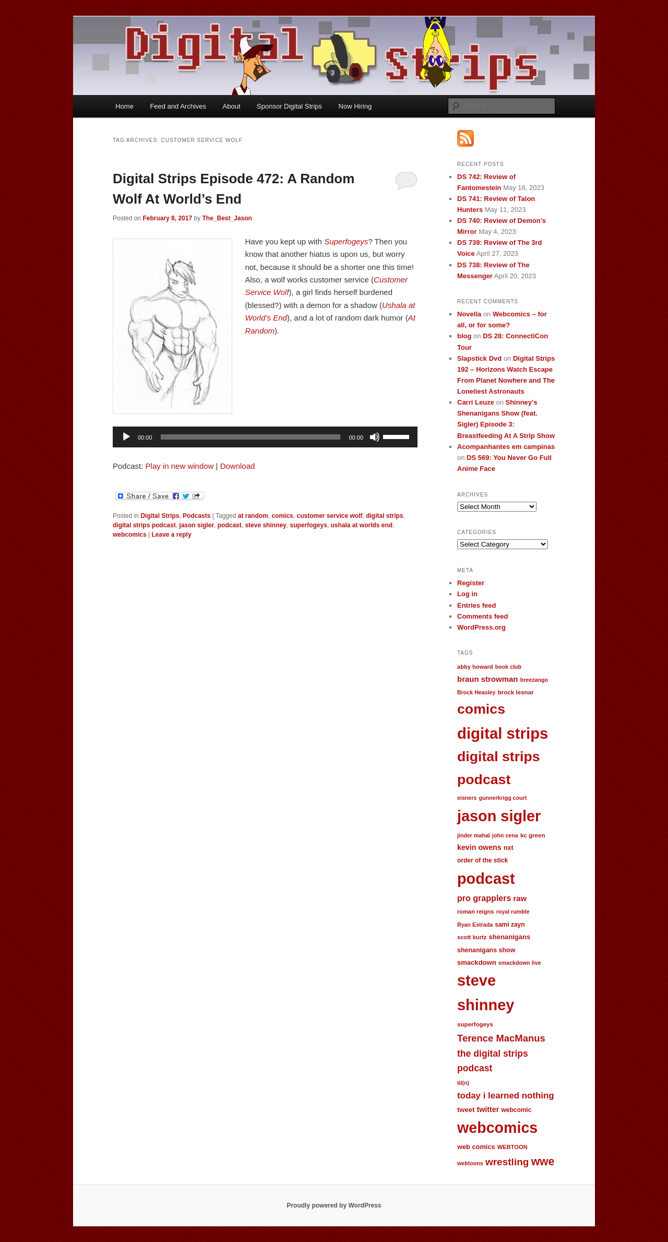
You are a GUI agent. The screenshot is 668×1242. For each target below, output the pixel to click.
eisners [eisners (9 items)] (466, 798)
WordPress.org (481, 627)
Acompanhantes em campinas (506, 447)
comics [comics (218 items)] (481, 709)
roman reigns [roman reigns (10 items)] (475, 911)
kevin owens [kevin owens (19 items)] (479, 847)
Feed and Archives (178, 106)
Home (124, 106)
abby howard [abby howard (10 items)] (475, 667)
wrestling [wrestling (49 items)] (507, 1161)
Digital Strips (159, 515)
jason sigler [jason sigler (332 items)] (499, 816)
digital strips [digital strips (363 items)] (502, 733)
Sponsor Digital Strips (289, 106)
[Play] (126, 437)
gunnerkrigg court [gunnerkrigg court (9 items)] (503, 798)
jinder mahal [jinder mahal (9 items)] (473, 835)
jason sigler (196, 525)
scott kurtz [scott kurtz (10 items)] (471, 937)
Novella (469, 314)
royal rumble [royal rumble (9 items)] (513, 911)
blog (464, 336)
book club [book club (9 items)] (508, 667)
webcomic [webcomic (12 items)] (516, 1110)
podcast (230, 525)
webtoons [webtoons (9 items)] (470, 1163)
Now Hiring (355, 106)
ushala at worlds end (362, 525)
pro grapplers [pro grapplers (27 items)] (484, 898)
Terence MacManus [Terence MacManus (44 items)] (501, 1038)
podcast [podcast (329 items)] (486, 878)
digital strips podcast (144, 525)
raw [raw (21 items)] (520, 898)
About (232, 106)
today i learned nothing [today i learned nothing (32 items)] (505, 1096)
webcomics (130, 534)
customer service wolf (329, 515)
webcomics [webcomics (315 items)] (497, 1127)
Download (237, 466)
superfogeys (308, 525)
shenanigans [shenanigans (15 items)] (509, 937)
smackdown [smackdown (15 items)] (476, 962)
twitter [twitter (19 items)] (488, 1109)
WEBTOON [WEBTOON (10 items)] (512, 1147)
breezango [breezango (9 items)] (534, 680)
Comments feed (482, 616)
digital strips (384, 515)
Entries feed (476, 605)
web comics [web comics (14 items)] (476, 1147)
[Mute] (374, 437)
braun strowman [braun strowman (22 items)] (487, 679)
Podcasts (196, 515)
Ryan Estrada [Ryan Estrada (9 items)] (475, 924)
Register (470, 583)
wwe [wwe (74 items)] (543, 1161)
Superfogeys (346, 241)
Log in (467, 594)
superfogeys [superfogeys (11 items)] (475, 1024)
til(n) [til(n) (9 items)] (463, 1083)
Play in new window (180, 466)
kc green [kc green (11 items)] (532, 835)
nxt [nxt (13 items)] (509, 847)
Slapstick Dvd (479, 358)
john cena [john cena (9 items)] (505, 835)
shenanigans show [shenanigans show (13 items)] (486, 950)
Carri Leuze (475, 402)
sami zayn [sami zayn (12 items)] (509, 924)
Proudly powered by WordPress (334, 1205)
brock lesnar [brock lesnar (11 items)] (516, 692)
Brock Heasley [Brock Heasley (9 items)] (476, 692)
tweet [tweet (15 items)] (465, 1110)
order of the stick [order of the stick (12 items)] (482, 860)
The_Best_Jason (227, 218)
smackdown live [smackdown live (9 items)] (519, 963)
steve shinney (265, 525)
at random (253, 515)
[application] (265, 437)
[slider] (251, 437)
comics (282, 515)
